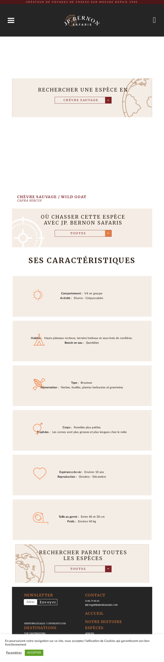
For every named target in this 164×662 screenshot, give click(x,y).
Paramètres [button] (14, 652)
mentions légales (35, 623)
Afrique (89, 633)
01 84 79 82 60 (92, 601)
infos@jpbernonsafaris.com (101, 605)
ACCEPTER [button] (34, 652)
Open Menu (11, 20)
